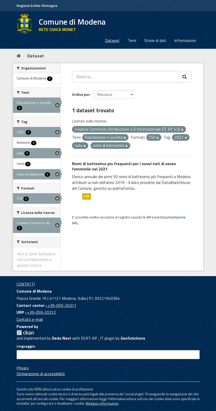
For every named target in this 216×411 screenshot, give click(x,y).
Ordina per (81, 94)
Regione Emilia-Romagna (37, 5)
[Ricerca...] (125, 77)
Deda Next (61, 338)
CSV (86, 196)
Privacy (23, 368)
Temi (132, 40)
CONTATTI (26, 284)
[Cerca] (185, 77)
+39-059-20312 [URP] (41, 312)
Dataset (112, 40)
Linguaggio (26, 346)
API (149, 217)
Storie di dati (155, 40)
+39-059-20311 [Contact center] (61, 305)
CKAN (25, 332)
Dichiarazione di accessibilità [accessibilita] (41, 374)
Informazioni (185, 40)
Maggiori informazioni (102, 403)
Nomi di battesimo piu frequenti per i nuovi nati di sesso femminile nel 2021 (124, 166)
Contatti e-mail (30, 319)
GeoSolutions (133, 338)
